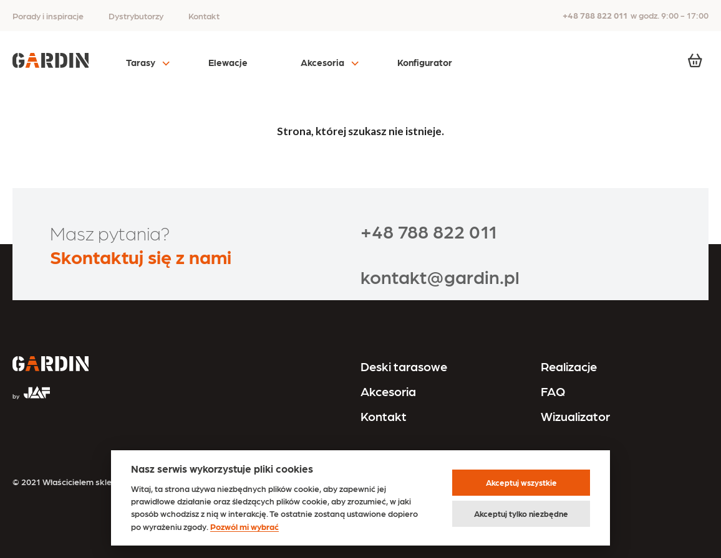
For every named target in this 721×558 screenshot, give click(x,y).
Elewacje (228, 62)
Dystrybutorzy (136, 16)
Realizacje (569, 366)
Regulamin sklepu (572, 481)
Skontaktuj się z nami (140, 256)
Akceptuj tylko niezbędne (521, 513)
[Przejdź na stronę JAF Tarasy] (31, 387)
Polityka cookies (569, 501)
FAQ (553, 391)
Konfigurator (424, 62)
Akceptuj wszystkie (521, 482)
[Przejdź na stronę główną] (50, 365)
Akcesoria (322, 62)
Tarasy (140, 62)
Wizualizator (575, 416)
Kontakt (204, 16)
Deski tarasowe (403, 366)
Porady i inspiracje (48, 16)
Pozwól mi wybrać (244, 526)
